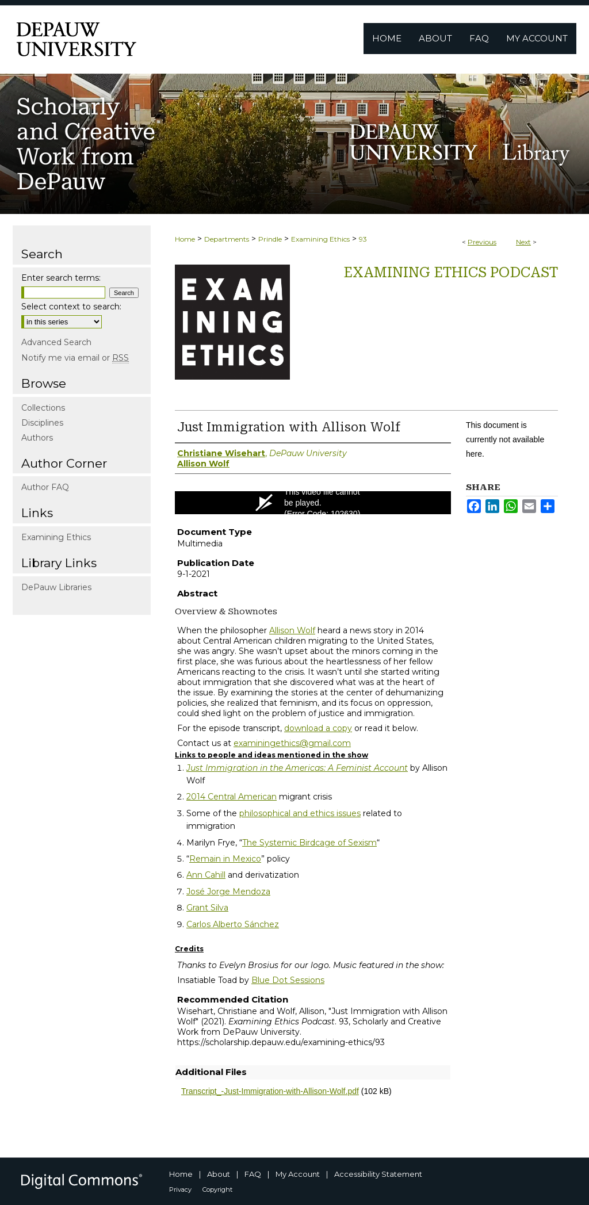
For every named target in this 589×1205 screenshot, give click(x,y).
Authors (37, 438)
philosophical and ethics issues (300, 813)
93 (363, 239)
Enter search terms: (61, 278)
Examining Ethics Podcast (450, 273)
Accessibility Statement (378, 1174)
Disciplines (42, 423)
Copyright (217, 1189)
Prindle (270, 239)
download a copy (318, 728)
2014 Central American (231, 796)
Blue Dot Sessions (287, 980)
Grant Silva (207, 907)
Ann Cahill (205, 875)
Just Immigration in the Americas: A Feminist (279, 768)
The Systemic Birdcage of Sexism (309, 842)
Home (185, 239)
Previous (482, 242)
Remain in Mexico (225, 859)
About (218, 1174)
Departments (226, 239)
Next (523, 242)
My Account (298, 1174)
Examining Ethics (320, 239)
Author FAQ (45, 487)
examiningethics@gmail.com (292, 743)
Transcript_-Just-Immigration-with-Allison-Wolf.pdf (270, 1091)
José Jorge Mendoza (228, 891)
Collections (43, 408)
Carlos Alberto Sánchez (232, 924)
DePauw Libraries (56, 587)
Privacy (180, 1189)
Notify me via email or (75, 358)
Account (390, 768)
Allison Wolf (292, 630)
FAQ (252, 1174)
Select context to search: (71, 306)
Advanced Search (56, 342)
